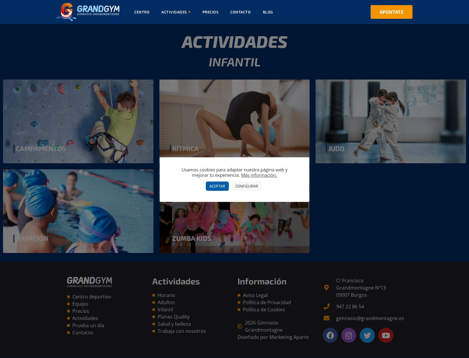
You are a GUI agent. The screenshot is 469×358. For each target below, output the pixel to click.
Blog (268, 12)
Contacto (240, 12)
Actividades (176, 12)
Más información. (259, 175)
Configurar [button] (246, 186)
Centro (142, 12)
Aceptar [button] (217, 186)
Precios (210, 12)
